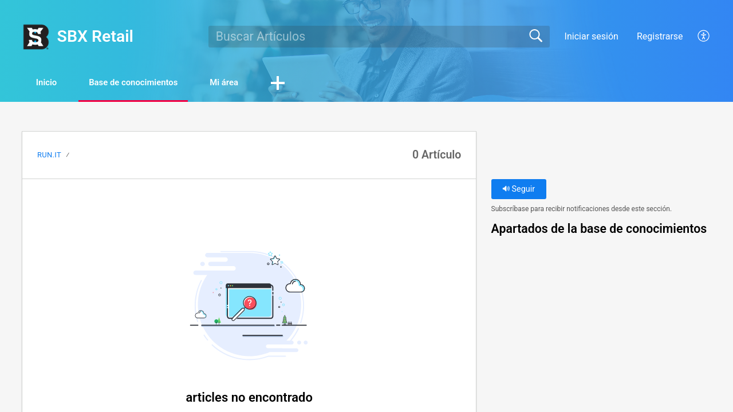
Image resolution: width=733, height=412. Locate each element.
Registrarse (660, 36)
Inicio (53, 83)
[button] (704, 36)
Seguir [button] (518, 190)
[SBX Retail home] (35, 36)
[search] (379, 36)
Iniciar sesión (591, 36)
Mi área (256, 83)
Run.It (49, 155)
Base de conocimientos (152, 83)
